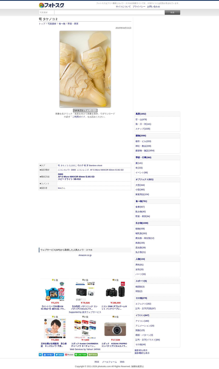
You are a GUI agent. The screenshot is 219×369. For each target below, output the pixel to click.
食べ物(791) (141, 201)
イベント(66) (142, 172)
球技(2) (139, 291)
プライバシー (139, 6)
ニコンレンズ (83, 170)
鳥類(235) (140, 243)
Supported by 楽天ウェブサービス (85, 312)
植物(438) (140, 228)
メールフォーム (109, 362)
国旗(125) (140, 330)
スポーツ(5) (141, 281)
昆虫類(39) (141, 247)
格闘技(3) (140, 286)
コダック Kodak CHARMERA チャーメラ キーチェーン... (84, 344)
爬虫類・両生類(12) (145, 238)
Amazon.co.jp (85, 255)
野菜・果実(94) (143, 216)
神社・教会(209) (143, 146)
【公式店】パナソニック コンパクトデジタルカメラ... (84, 307)
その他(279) (141, 298)
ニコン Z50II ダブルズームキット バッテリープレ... (114, 307)
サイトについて (123, 6)
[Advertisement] (85, 141)
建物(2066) (141, 135)
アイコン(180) (142, 321)
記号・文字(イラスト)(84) (148, 339)
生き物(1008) (142, 223)
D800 (73, 170)
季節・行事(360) (143, 157)
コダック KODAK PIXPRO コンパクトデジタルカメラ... (114, 344)
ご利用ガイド (78, 116)
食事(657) (140, 207)
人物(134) (140, 259)
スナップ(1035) (143, 129)
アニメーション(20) (145, 325)
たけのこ (73, 165)
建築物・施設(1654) (145, 150)
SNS (122, 362)
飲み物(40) (141, 211)
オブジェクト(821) (144, 179)
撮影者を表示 (141, 350)
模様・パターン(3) (144, 335)
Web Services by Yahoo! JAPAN (85, 349)
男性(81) (140, 264)
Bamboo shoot (95, 165)
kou (59, 188)
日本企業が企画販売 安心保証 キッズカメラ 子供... (54, 344)
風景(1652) (141, 114)
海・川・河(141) (143, 124)
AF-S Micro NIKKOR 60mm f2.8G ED (107, 170)
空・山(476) (141, 119)
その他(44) (141, 344)
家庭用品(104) (142, 194)
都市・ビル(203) (143, 141)
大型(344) (140, 185)
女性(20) (140, 269)
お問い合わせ (153, 6)
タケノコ (64, 165)
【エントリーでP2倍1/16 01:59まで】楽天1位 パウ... (53, 307)
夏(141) (139, 163)
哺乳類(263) (141, 233)
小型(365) (140, 189)
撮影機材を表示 (142, 353)
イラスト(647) (142, 315)
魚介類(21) (141, 252)
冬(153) (139, 168)
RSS (97, 362)
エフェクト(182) (143, 303)
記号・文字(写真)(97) (146, 308)
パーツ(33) (141, 274)
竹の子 (80, 165)
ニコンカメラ (64, 170)
